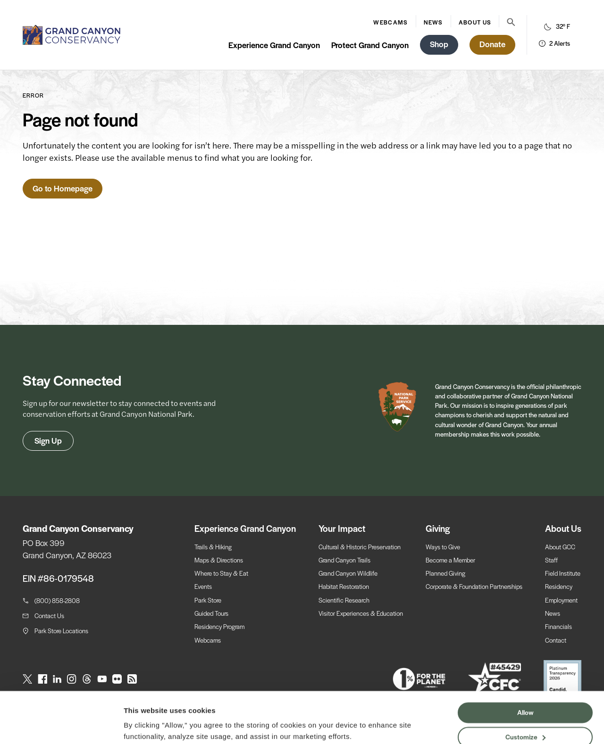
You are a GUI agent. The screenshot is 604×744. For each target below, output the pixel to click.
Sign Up (48, 440)
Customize (525, 699)
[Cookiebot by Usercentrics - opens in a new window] (61, 726)
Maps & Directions (218, 559)
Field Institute (562, 573)
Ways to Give (443, 546)
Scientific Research (344, 599)
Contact (555, 640)
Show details (146, 725)
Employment (561, 599)
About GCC (560, 546)
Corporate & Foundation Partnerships (474, 586)
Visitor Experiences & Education (361, 613)
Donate (492, 44)
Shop (439, 44)
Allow (525, 675)
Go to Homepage (62, 188)
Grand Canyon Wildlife (348, 573)
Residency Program (219, 626)
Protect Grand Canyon (370, 44)
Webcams (390, 22)
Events (203, 586)
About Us (475, 22)
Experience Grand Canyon (274, 44)
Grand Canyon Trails (344, 559)
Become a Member (450, 559)
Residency (558, 586)
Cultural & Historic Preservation (360, 546)
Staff (551, 559)
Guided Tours (211, 613)
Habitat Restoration (344, 586)
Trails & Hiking (213, 546)
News (433, 22)
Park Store (207, 599)
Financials (558, 626)
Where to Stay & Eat (221, 573)
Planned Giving (445, 573)
